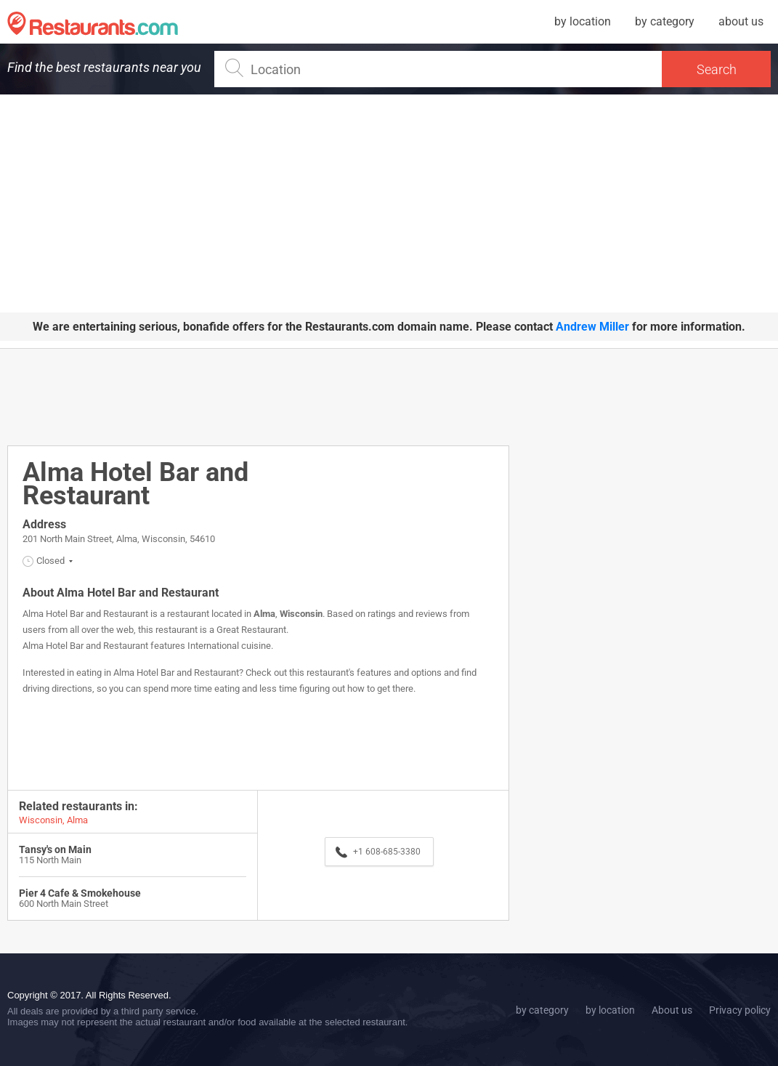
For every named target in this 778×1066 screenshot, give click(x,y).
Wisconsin (301, 613)
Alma (264, 613)
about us (740, 21)
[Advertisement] (389, 203)
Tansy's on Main (55, 849)
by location (582, 21)
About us (672, 1010)
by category (664, 21)
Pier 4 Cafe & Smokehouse (80, 893)
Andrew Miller (592, 327)
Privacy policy (740, 1010)
